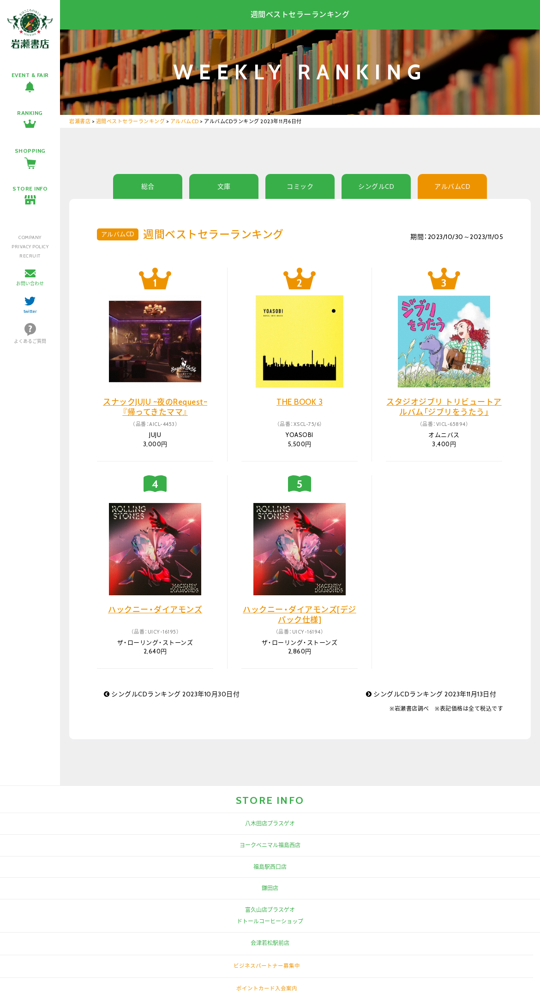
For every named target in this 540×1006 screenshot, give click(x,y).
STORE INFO (30, 188)
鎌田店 (270, 888)
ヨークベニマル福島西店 (270, 845)
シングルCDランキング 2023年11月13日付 (431, 694)
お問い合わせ (30, 284)
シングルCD (376, 186)
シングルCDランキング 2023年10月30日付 (172, 694)
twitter (30, 311)
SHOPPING (30, 150)
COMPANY (30, 237)
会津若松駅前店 (270, 943)
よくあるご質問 (30, 341)
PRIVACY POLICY (30, 247)
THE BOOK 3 (299, 402)
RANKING (30, 112)
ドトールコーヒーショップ (270, 921)
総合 (148, 186)
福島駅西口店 (270, 866)
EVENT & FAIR (30, 75)
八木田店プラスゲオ (270, 823)
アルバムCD (452, 186)
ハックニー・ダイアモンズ (155, 609)
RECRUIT (30, 256)
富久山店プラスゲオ (270, 909)
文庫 (224, 186)
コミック (300, 186)
